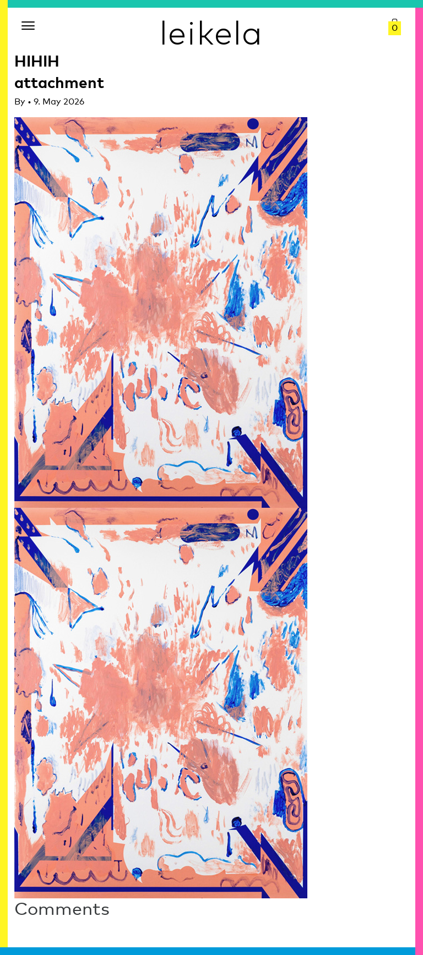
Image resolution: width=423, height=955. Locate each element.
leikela (211, 32)
